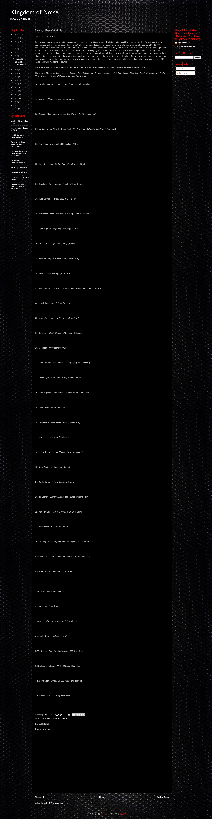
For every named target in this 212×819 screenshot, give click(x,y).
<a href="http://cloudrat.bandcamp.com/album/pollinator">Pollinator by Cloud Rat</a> (102, 355)
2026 (16, 34)
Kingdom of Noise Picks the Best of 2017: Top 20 (18, 144)
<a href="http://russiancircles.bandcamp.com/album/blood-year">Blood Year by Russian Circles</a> (102, 206)
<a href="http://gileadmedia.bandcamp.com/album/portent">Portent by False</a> (102, 414)
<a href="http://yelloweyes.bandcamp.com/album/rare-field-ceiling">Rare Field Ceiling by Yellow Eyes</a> (102, 385)
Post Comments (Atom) (55, 803)
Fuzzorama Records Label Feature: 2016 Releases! (19, 153)
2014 (16, 87)
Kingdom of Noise (34, 12)
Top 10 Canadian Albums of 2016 (17, 136)
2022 (16, 49)
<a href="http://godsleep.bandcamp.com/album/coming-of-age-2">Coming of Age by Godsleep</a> (102, 191)
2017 (16, 77)
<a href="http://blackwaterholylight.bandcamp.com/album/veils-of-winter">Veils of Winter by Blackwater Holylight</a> (102, 673)
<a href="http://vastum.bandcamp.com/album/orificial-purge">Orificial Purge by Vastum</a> (102, 280)
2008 (16, 109)
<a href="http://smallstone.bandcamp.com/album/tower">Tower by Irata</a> (102, 613)
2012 (16, 94)
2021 (16, 52)
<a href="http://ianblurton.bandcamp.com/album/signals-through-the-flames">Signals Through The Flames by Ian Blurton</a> (102, 504)
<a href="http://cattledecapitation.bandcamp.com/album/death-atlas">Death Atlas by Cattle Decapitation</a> (102, 429)
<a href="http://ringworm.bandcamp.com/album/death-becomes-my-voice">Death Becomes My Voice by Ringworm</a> (102, 340)
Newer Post (41, 797)
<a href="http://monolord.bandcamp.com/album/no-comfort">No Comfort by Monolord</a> (102, 643)
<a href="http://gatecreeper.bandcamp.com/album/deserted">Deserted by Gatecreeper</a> (102, 444)
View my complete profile (185, 46)
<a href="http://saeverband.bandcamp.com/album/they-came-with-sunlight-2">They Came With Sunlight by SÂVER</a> (102, 628)
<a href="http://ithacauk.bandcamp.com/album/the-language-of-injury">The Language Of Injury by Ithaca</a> (102, 251)
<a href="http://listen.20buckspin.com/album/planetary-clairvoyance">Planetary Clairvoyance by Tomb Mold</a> (102, 658)
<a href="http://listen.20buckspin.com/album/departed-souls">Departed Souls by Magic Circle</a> (102, 325)
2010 (16, 102)
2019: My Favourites (20, 63)
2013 (16, 91)
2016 (16, 80)
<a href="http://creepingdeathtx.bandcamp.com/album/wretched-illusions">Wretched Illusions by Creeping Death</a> (102, 400)
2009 (16, 105)
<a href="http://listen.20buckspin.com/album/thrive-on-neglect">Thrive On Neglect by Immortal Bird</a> (102, 519)
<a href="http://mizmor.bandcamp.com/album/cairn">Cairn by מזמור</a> (102, 598)
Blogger (123, 814)
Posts (180, 69)
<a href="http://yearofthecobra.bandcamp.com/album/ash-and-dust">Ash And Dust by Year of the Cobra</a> (102, 221)
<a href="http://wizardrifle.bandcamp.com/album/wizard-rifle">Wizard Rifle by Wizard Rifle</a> (102, 534)
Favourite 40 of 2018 (19, 173)
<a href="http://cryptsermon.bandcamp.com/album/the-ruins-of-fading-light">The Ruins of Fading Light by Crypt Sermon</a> (102, 370)
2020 (16, 56)
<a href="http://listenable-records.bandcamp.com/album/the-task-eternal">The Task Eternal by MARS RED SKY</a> (102, 265)
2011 (16, 98)
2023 (16, 45)
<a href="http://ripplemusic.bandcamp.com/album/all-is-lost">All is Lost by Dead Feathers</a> (102, 474)
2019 (44, 718)
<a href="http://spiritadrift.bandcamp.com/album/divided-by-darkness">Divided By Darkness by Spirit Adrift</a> (102, 688)
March (18, 59)
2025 (16, 38)
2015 (16, 84)
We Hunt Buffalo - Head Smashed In (18, 162)
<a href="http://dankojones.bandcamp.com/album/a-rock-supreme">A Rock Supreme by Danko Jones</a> (102, 489)
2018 (16, 73)
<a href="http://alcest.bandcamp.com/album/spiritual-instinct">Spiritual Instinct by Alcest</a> (102, 106)
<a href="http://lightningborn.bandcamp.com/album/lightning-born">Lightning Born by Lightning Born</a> (102, 236)
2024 (16, 42)
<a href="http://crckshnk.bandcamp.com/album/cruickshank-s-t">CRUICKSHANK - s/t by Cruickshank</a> (102, 310)
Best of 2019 (52, 718)
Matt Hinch (62, 718)
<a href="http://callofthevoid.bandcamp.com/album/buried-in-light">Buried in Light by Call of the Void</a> (102, 459)
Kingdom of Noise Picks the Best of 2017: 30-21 (18, 186)
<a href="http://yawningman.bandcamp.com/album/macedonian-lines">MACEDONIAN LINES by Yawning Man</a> (102, 91)
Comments (182, 73)
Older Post (163, 797)
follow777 (104, 814)
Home (102, 797)
